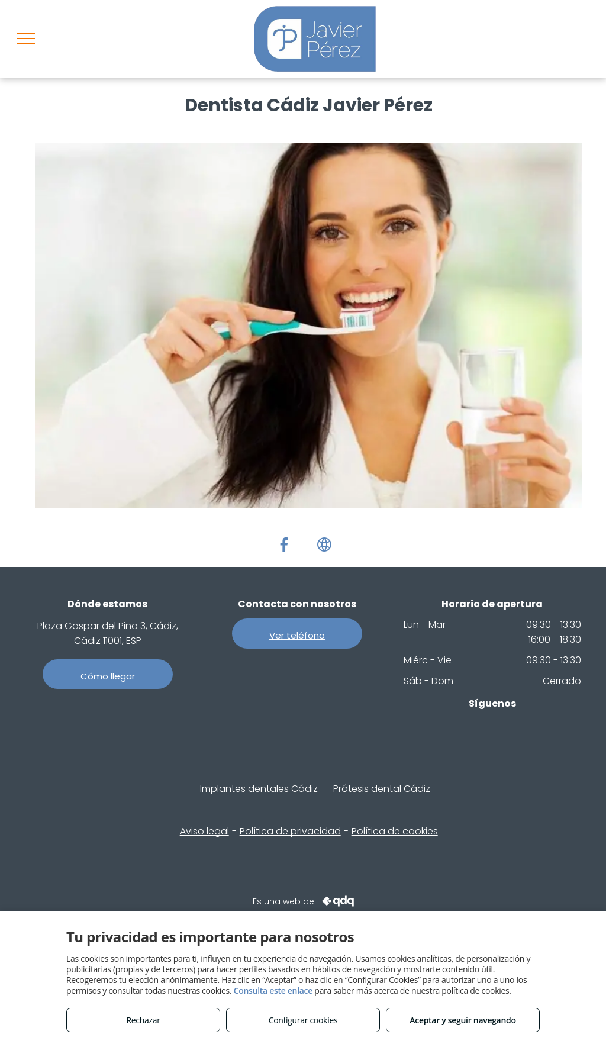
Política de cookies (395, 831)
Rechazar (143, 1020)
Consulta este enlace (273, 990)
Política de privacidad (290, 831)
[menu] (26, 38)
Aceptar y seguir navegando (462, 1020)
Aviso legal (204, 831)
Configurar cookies (303, 1020)
